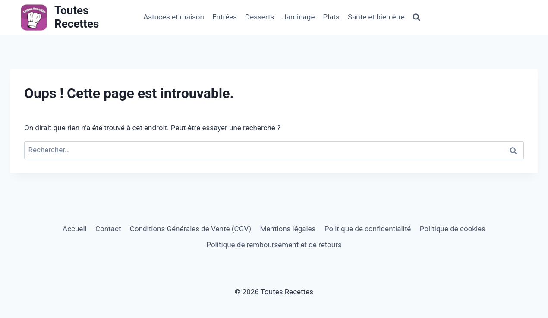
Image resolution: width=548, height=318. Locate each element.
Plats (331, 17)
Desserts (259, 17)
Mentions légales (288, 228)
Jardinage (298, 17)
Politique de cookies (452, 228)
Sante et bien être (376, 17)
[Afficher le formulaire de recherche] (416, 17)
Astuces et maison (173, 17)
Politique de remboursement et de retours (273, 244)
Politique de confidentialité (367, 228)
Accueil (75, 228)
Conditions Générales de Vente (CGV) (190, 228)
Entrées (224, 17)
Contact (108, 228)
